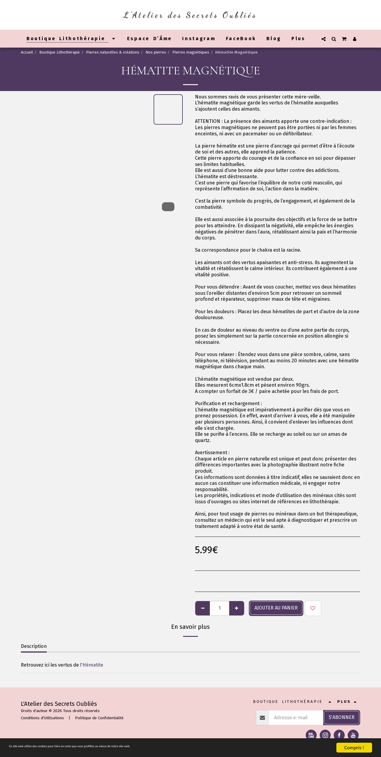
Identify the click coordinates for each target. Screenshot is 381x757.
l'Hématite (91, 665)
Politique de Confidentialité (99, 718)
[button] (323, 38)
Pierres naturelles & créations (112, 52)
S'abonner (342, 717)
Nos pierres (156, 52)
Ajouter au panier (276, 608)
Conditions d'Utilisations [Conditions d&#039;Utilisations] (42, 718)
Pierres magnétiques (190, 52)
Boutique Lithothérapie (59, 52)
